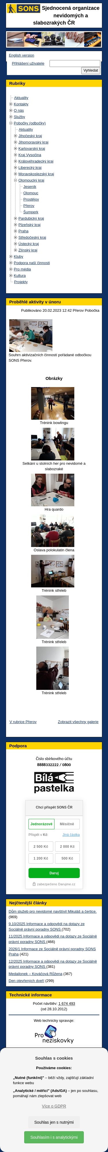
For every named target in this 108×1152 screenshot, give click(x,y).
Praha (23, 231)
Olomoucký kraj (31, 180)
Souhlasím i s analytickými (53, 1137)
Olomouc (30, 193)
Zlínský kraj (27, 250)
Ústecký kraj (28, 244)
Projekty (21, 282)
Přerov (28, 205)
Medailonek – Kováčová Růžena (35, 974)
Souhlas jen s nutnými (54, 1122)
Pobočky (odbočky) (30, 123)
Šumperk (30, 212)
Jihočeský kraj (30, 136)
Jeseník (29, 186)
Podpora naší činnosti (32, 263)
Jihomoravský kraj (33, 142)
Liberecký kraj (29, 167)
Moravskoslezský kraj (36, 174)
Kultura (20, 275)
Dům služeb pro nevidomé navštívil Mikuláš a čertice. (53, 911)
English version (21, 55)
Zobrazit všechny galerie (78, 722)
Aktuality (21, 98)
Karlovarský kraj (31, 148)
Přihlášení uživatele (28, 63)
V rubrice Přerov (23, 722)
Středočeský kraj (32, 237)
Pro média (22, 269)
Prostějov (31, 199)
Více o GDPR (54, 1106)
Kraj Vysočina (29, 155)
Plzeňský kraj (29, 225)
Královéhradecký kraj (35, 161)
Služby (19, 117)
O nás (19, 110)
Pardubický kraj (31, 218)
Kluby (18, 256)
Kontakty (21, 104)
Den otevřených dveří (26, 981)
